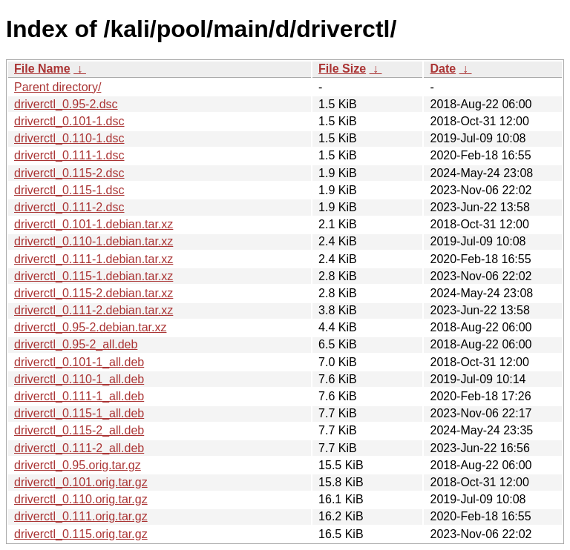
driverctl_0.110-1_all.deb (79, 379)
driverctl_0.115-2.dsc (69, 173)
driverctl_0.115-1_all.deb (79, 413)
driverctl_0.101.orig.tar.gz (81, 482)
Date (443, 68)
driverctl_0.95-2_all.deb (75, 344)
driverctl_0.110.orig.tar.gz (81, 499)
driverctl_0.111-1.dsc (69, 155)
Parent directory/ (57, 87)
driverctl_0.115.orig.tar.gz (81, 534)
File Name (42, 68)
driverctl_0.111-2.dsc (69, 207)
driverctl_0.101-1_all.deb (79, 362)
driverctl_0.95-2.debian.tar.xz (90, 327)
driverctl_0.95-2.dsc (66, 104)
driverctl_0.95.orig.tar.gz (77, 465)
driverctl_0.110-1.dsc (69, 138)
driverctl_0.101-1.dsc (69, 121)
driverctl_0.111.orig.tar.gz (81, 516)
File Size (342, 68)
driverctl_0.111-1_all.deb (79, 396)
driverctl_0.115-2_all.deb (79, 430)
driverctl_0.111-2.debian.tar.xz (93, 310)
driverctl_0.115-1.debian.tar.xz (93, 276)
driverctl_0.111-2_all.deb (79, 448)
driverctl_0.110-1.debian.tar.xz (93, 241)
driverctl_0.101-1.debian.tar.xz (93, 224)
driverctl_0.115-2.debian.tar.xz (93, 293)
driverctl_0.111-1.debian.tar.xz (93, 259)
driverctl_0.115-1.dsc (69, 190)
